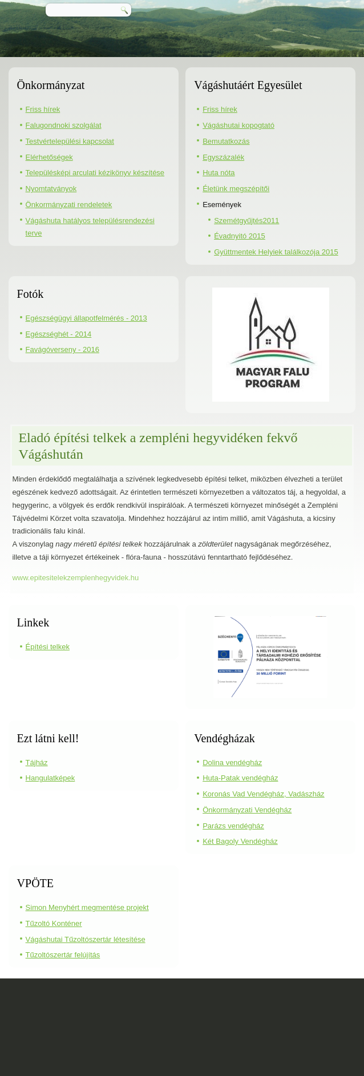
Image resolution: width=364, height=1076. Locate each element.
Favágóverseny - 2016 (62, 349)
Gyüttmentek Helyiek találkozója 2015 (276, 252)
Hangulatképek (50, 778)
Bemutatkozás (226, 141)
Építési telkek (48, 646)
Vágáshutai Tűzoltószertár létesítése (85, 939)
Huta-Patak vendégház (240, 778)
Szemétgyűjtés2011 (246, 220)
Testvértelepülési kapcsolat (70, 141)
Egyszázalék (223, 157)
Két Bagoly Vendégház (240, 841)
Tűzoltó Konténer (54, 923)
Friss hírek (43, 109)
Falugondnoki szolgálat (64, 125)
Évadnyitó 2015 (239, 236)
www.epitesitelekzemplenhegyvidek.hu (75, 577)
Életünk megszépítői (236, 188)
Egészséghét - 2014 (59, 334)
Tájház (37, 762)
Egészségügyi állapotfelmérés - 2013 (86, 318)
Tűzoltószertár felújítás (63, 954)
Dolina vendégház (232, 762)
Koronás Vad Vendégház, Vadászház (263, 794)
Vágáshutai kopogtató (238, 125)
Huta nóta (218, 172)
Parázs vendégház (233, 826)
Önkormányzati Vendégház (247, 810)
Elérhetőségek (49, 157)
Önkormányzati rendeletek (69, 204)
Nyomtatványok (51, 188)
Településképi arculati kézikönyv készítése (95, 172)
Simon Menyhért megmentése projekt (87, 907)
